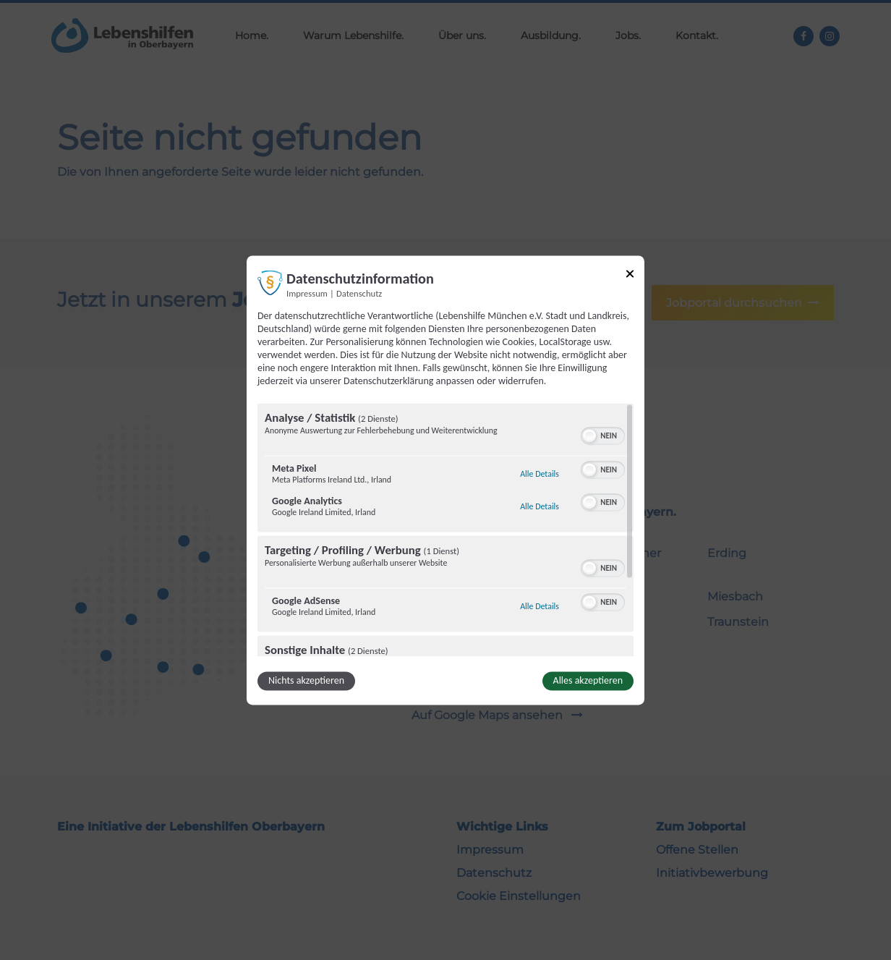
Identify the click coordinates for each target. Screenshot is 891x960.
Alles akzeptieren (588, 680)
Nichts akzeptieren (306, 680)
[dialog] (445, 480)
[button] (589, 435)
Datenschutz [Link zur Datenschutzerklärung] (359, 293)
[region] (445, 529)
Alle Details (539, 474)
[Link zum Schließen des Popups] (630, 276)
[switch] (602, 434)
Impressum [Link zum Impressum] (307, 293)
